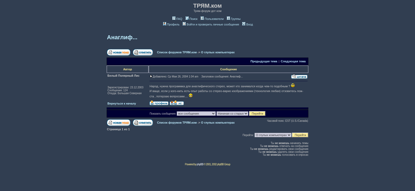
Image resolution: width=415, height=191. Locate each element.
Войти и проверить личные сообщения (211, 24)
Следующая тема (293, 61)
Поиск (191, 18)
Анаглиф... (122, 37)
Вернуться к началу (121, 103)
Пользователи (212, 18)
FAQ (177, 18)
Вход (247, 24)
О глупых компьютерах (218, 52)
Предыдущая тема (264, 61)
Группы (234, 18)
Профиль (171, 24)
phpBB (200, 164)
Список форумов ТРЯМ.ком (177, 52)
